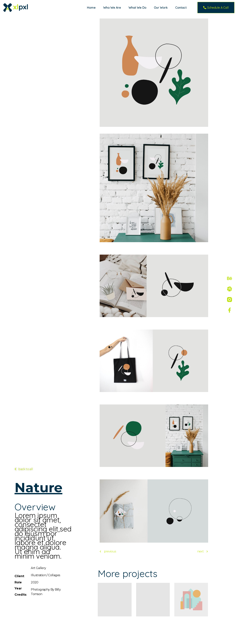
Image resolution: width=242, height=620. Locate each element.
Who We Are (112, 7)
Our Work (161, 7)
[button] (215, 7)
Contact (181, 7)
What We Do (137, 7)
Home (91, 7)
